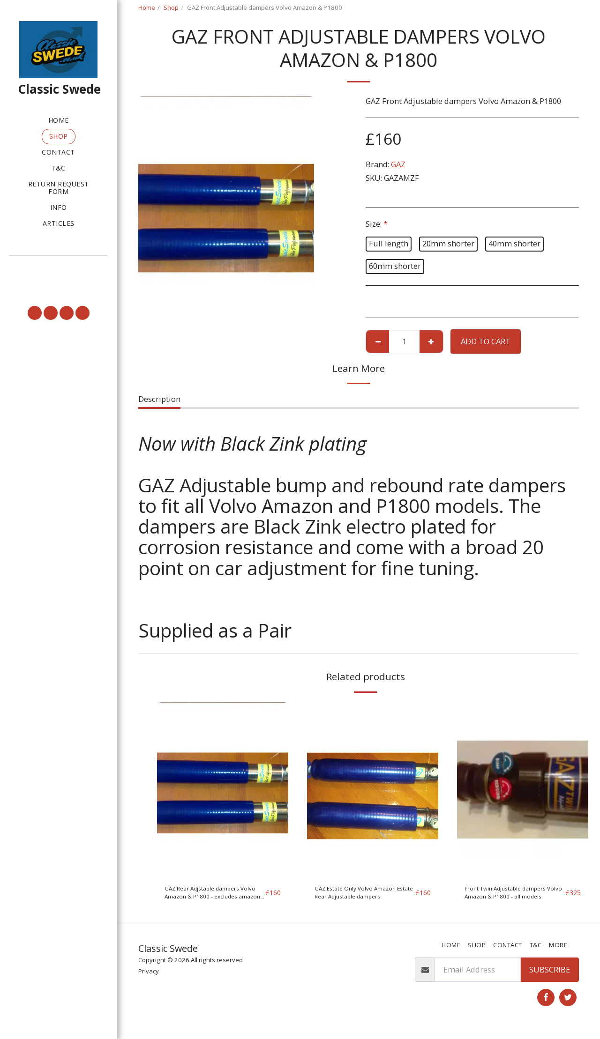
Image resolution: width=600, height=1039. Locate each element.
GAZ (398, 164)
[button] (58, 269)
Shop (171, 7)
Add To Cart (485, 341)
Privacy (148, 978)
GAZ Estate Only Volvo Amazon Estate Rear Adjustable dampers (354, 896)
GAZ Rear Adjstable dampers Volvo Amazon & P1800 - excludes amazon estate (211, 896)
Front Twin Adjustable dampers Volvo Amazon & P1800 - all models (511, 896)
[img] (222, 789)
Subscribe (549, 976)
